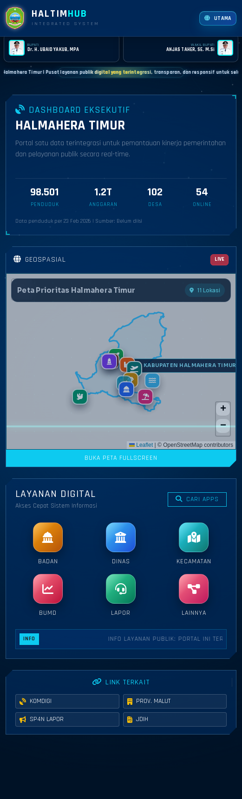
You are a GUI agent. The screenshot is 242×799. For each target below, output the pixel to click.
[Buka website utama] (217, 18)
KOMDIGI (36, 713)
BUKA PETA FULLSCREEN (121, 458)
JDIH (137, 731)
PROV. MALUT (148, 713)
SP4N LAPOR (42, 731)
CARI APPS (197, 499)
